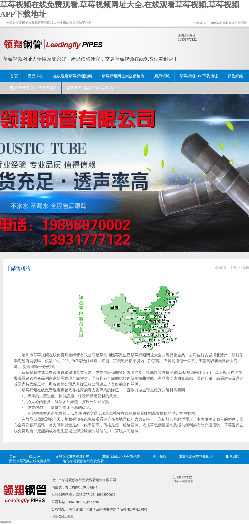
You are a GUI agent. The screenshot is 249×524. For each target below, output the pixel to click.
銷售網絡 (235, 76)
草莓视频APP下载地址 (198, 76)
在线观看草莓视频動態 (72, 76)
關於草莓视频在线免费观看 (33, 88)
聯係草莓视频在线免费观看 (228, 23)
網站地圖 (6, 522)
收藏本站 (200, 23)
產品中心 (35, 76)
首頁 (14, 76)
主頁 (233, 267)
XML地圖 (66, 516)
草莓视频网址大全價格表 (123, 76)
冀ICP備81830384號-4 (81, 487)
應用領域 (162, 76)
